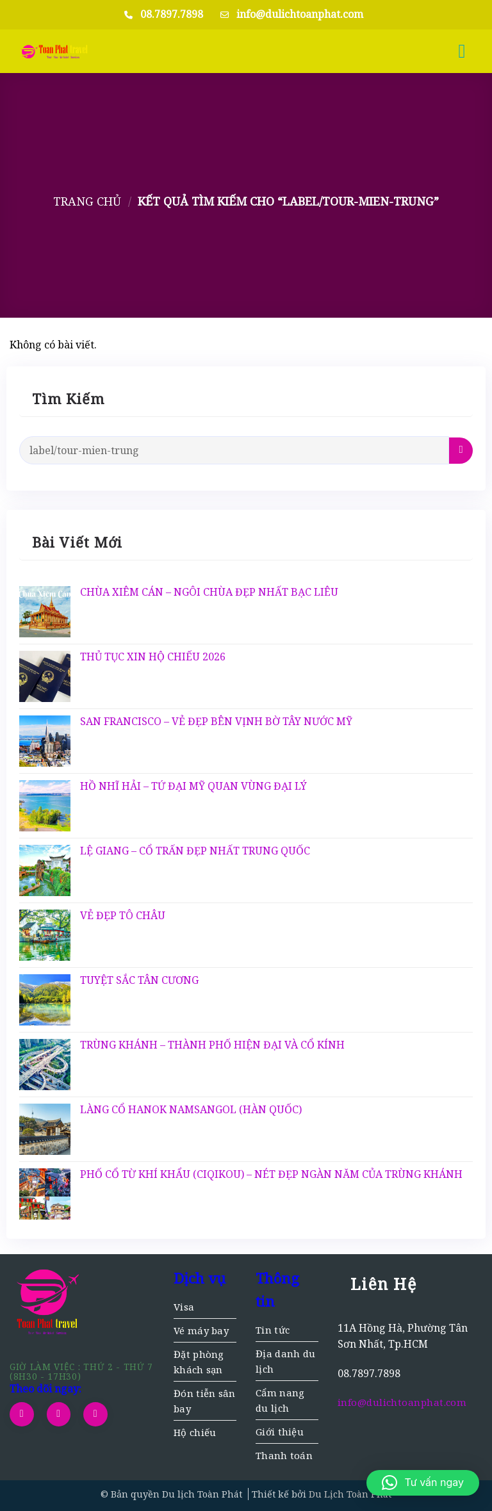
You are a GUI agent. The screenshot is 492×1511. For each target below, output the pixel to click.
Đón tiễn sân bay (205, 1401)
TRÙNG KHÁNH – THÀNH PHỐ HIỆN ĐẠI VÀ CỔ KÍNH (212, 1045)
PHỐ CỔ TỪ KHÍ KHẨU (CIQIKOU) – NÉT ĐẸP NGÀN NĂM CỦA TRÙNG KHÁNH (271, 1174)
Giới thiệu (280, 1431)
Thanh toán (284, 1455)
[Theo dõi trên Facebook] (22, 1414)
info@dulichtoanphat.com (299, 14)
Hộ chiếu (195, 1432)
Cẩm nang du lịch (280, 1400)
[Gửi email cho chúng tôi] (59, 1414)
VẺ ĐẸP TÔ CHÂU (122, 916)
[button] (468, 51)
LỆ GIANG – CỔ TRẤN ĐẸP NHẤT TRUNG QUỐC (195, 851)
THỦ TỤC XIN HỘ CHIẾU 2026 (153, 657)
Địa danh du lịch (285, 1361)
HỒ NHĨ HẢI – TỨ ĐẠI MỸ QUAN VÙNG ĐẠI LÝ (193, 786)
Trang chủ (87, 201)
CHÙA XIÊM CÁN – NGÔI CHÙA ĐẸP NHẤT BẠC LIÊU (209, 592)
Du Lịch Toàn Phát (350, 1494)
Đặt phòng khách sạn (199, 1362)
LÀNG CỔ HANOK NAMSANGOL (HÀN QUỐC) (191, 1110)
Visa (184, 1306)
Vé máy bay (201, 1330)
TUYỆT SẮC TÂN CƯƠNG (139, 980)
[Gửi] (461, 450)
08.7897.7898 (171, 14)
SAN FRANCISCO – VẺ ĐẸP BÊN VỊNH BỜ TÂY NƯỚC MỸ (216, 721)
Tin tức (273, 1329)
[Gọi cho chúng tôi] (95, 1414)
